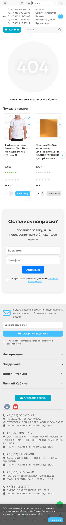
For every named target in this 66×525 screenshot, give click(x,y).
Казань (39, 16)
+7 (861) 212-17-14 (18, 487)
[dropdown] (5, 3)
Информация (33, 354)
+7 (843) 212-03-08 (20, 454)
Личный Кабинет (33, 383)
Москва (40, 9)
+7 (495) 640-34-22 (20, 415)
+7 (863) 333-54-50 (20, 472)
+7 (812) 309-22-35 (20, 433)
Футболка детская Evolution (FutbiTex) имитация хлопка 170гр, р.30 (16, 150)
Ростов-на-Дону (45, 19)
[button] (4, 155)
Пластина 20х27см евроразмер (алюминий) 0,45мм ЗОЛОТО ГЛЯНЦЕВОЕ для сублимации (48, 152)
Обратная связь (33, 397)
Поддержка (33, 364)
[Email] (33, 325)
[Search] (44, 30)
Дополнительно (33, 374)
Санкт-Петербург (45, 12)
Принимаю (55, 519)
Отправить (33, 269)
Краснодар (42, 23)
